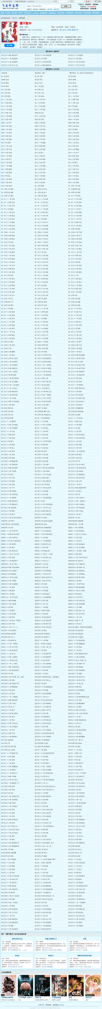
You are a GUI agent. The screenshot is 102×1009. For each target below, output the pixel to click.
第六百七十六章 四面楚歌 (76, 819)
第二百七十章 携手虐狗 (8, 375)
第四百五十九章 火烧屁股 (9, 584)
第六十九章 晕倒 (6, 152)
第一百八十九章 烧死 (8, 285)
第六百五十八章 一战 (75, 799)
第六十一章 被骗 (40, 143)
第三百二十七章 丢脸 (8, 438)
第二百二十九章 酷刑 (41, 328)
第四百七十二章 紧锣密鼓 (43, 597)
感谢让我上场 (39, 113)
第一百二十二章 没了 (75, 209)
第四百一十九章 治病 (75, 537)
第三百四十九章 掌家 (41, 461)
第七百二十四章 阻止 (75, 872)
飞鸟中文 (11, 6)
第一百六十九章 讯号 (41, 262)
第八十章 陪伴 (72, 162)
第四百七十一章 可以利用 (9, 597)
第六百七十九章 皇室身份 (76, 823)
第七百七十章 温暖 (41, 58)
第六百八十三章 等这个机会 (10, 829)
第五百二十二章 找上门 (8, 653)
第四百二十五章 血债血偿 (76, 544)
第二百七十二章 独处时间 (76, 375)
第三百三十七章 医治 (41, 448)
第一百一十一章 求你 (8, 199)
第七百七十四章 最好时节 (69, 30)
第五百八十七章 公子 (75, 723)
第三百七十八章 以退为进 (9, 494)
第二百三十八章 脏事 (41, 338)
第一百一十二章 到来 (41, 199)
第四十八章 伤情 (6, 129)
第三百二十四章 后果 (8, 434)
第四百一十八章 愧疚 (41, 537)
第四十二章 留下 (6, 123)
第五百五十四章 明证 (75, 687)
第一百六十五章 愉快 (8, 259)
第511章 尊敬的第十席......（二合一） (18, 950)
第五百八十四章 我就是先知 (77, 720)
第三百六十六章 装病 (8, 481)
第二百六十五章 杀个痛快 (43, 368)
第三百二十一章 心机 (8, 431)
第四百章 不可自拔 (41, 517)
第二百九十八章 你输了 (42, 405)
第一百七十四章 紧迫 (8, 269)
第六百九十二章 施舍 (8, 839)
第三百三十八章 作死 (75, 448)
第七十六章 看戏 (40, 159)
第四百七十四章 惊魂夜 (8, 600)
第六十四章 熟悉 (40, 146)
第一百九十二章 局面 (8, 289)
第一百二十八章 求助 (75, 216)
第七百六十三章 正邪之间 (76, 65)
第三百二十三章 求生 (75, 431)
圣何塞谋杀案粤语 (7, 997)
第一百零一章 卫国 (74, 186)
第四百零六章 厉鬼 (41, 524)
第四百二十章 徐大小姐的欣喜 (11, 541)
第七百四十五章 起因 (75, 896)
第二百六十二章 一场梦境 (43, 365)
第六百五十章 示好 (7, 793)
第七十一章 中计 (73, 152)
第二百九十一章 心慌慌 (8, 398)
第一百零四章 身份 (74, 189)
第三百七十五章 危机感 (8, 491)
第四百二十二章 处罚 (75, 541)
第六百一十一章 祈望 (75, 750)
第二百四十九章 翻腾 (8, 352)
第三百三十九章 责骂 (8, 451)
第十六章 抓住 (5, 93)
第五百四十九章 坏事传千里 (10, 683)
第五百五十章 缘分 (41, 683)
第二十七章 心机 (73, 103)
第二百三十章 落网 (74, 328)
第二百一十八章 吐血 (75, 315)
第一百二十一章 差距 (41, 209)
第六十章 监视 (5, 143)
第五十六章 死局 (73, 136)
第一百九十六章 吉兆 (41, 292)
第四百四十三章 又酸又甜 (76, 564)
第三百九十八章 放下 (75, 514)
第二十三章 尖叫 (40, 99)
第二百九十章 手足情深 (75, 395)
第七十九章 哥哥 (40, 162)
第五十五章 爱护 (40, 136)
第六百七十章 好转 (74, 813)
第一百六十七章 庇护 (75, 259)
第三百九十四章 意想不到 (43, 511)
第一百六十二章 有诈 (8, 255)
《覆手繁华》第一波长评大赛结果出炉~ (81, 73)
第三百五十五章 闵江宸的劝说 (44, 468)
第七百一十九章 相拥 (8, 869)
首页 (2, 13)
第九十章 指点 (5, 176)
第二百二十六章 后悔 (41, 325)
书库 (8, 13)
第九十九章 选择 (6, 186)
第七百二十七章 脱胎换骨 (76, 876)
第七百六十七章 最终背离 (43, 62)
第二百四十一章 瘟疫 (41, 342)
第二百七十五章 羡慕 (75, 378)
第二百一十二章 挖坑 (75, 308)
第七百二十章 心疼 (41, 869)
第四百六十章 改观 (41, 584)
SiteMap (61, 1005)
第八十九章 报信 (73, 172)
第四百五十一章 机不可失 (43, 574)
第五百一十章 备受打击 (8, 640)
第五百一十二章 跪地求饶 (76, 640)
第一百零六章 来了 (41, 192)
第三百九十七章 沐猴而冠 (43, 514)
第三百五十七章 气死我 (8, 471)
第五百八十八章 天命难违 (9, 726)
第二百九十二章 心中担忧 (43, 398)
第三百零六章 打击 (7, 415)
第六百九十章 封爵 (41, 836)
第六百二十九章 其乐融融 (43, 770)
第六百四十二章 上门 (41, 783)
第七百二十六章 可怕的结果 (44, 876)
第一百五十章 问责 (7, 242)
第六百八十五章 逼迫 (75, 829)
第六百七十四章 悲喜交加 (9, 819)
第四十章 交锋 (39, 119)
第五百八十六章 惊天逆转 (43, 723)
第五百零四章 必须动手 (8, 634)
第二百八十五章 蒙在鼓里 (9, 391)
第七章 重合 (5, 83)
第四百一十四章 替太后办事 (10, 534)
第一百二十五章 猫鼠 (75, 212)
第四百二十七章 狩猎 (41, 547)
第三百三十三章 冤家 (8, 444)
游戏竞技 (69, 13)
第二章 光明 (38, 76)
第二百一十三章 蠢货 (8, 312)
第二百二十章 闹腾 (41, 318)
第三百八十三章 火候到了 (76, 498)
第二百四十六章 (6, 348)
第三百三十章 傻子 (7, 441)
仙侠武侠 (52, 13)
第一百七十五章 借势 (41, 269)
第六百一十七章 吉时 (75, 756)
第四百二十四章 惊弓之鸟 (43, 544)
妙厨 (84, 939)
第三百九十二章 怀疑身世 (76, 507)
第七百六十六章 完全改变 (76, 62)
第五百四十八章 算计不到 (76, 680)
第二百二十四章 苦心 (75, 322)
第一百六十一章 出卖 (75, 252)
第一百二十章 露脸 (7, 209)
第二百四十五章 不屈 (75, 345)
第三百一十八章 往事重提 (9, 428)
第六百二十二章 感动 (8, 763)
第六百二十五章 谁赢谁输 (9, 766)
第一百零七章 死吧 (74, 192)
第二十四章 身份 (73, 99)
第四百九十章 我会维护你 (43, 617)
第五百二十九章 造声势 (42, 660)
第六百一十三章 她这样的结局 (44, 753)
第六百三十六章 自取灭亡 (76, 776)
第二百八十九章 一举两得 (43, 395)
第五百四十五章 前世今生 (76, 677)
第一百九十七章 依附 (75, 292)
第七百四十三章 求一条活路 (10, 896)
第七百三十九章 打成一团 (76, 889)
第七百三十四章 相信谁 (8, 886)
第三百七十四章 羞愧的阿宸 (77, 488)
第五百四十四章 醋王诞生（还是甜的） (47, 677)
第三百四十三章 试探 (41, 454)
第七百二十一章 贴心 (75, 869)
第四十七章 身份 (73, 126)
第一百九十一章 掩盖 (75, 285)
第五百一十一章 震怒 (41, 640)
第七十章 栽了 (39, 152)
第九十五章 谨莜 (73, 179)
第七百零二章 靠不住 (41, 849)
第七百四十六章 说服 (8, 899)
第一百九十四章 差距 (75, 289)
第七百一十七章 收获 (41, 866)
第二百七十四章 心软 (41, 378)
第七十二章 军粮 (6, 156)
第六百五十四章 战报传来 (43, 796)
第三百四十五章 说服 (8, 458)
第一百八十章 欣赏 (7, 275)
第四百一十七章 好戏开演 (9, 537)
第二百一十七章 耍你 (41, 315)
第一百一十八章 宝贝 (41, 206)
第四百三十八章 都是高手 (9, 561)
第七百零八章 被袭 (41, 856)
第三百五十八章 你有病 (42, 471)
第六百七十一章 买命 (8, 816)
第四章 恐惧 (5, 79)
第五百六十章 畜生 (74, 693)
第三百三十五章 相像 (75, 444)
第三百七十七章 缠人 (75, 491)
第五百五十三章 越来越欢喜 (44, 687)
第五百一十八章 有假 (75, 647)
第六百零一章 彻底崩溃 (42, 740)
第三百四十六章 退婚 (41, 458)
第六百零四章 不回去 (41, 743)
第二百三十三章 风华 (75, 332)
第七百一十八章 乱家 (75, 866)
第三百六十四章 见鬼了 (42, 478)
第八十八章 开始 (40, 172)
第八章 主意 (38, 83)
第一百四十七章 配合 (8, 239)
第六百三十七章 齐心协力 (9, 780)
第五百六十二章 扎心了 (42, 697)
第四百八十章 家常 (7, 607)
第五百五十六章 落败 (41, 690)
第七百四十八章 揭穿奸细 (76, 899)
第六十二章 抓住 (73, 143)
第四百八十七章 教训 (41, 614)
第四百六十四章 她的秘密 (76, 587)
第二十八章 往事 (6, 106)
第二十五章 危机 (6, 103)
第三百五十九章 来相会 (75, 471)
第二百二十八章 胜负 (8, 328)
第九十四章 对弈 (40, 179)
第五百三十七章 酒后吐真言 (10, 670)
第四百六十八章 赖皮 (8, 594)
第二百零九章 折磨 (74, 305)
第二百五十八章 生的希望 (9, 361)
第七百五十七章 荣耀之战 (76, 909)
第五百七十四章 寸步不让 (43, 710)
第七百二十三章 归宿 (41, 872)
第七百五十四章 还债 (75, 906)
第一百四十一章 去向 (8, 232)
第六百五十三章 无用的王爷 (10, 796)
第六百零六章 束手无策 (8, 746)
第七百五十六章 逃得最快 (43, 909)
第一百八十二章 (73, 275)
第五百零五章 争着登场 (42, 634)
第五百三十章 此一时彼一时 (77, 660)
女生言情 (61, 13)
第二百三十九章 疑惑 (75, 338)
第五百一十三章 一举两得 (9, 644)
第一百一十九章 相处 (75, 206)
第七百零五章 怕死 (41, 853)
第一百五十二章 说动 (75, 242)
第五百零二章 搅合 (41, 630)
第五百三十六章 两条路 (75, 667)
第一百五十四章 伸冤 (41, 245)
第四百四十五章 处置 (41, 567)
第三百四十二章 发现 (8, 454)
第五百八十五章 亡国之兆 (9, 723)
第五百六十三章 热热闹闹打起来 (78, 697)
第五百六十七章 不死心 (8, 703)
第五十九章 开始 (73, 139)
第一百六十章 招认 (41, 252)
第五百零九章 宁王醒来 (75, 637)
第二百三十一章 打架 (8, 332)
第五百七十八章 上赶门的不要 (78, 713)
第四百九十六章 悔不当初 (43, 624)
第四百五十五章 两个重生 (76, 577)
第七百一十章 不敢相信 (8, 859)
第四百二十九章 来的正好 (9, 551)
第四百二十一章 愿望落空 (43, 541)
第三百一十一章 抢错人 (75, 418)
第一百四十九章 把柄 (75, 239)
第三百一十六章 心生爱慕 (43, 425)
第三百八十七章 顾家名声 (9, 504)
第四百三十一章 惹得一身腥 (77, 551)
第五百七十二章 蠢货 (75, 707)
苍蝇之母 (38, 997)
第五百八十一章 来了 (75, 717)
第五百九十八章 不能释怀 (43, 736)
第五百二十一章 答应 (75, 650)
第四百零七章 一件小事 (75, 524)
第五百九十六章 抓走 (75, 733)
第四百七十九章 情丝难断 (76, 604)
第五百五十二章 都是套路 (9, 687)
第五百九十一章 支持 (8, 730)
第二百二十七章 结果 (75, 325)
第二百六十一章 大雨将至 (9, 365)
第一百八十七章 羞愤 (41, 282)
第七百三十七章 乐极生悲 (9, 889)
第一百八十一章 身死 (41, 275)
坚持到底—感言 (40, 73)
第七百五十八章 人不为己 (9, 912)
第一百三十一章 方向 (75, 219)
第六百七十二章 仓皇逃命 (43, 816)
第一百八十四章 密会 (41, 279)
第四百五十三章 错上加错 (9, 577)
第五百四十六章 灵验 (8, 680)
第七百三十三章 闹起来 (75, 882)
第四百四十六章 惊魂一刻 (76, 567)
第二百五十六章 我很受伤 (43, 358)
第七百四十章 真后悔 (8, 892)
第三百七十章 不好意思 (42, 484)
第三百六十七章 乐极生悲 (43, 481)
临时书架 (49, 9)
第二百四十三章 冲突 (8, 345)
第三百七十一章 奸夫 (75, 484)
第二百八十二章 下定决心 (9, 388)
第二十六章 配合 (40, 103)
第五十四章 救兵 (6, 136)
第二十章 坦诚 (39, 96)
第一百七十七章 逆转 (8, 272)
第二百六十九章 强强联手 (76, 371)
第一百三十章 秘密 (41, 219)
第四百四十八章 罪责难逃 (43, 571)
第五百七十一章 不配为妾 (43, 707)
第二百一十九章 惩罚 (8, 318)
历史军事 (87, 13)
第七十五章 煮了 (6, 159)
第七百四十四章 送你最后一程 (44, 896)
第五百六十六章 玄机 (75, 700)
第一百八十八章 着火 (75, 282)
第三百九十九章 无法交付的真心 (11, 517)
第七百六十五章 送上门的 (9, 65)
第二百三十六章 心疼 (75, 335)
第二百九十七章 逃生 (8, 405)
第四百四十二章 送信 (41, 564)
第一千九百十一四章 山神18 (83, 967)
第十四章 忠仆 (39, 89)
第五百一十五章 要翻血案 (76, 644)
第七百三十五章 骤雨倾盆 (43, 886)
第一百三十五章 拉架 (8, 225)
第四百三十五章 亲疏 (8, 557)
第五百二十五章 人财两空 (9, 657)
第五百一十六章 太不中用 (9, 647)
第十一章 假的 (39, 86)
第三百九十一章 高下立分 (43, 507)
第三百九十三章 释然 (8, 511)
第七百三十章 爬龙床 (75, 879)
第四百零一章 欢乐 (74, 517)
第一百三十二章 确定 (8, 222)
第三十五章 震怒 (73, 113)
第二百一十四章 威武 (41, 312)
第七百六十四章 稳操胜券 (43, 65)
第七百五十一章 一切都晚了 (77, 902)
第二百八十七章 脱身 (75, 391)
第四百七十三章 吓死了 (75, 597)
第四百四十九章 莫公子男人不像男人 (52, 950)
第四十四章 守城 (73, 123)
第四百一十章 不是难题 (75, 527)
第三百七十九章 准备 (41, 494)
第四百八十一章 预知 (41, 607)
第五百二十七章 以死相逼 (76, 657)
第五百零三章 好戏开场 (75, 630)
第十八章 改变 (72, 93)
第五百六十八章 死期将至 (43, 703)
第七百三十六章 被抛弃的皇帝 (78, 886)
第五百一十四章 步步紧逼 (43, 644)
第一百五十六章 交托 (8, 249)
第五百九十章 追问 (74, 726)
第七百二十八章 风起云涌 (9, 879)
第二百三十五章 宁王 (41, 335)
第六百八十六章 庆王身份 (9, 833)
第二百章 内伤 (72, 295)
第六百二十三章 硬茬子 (42, 763)
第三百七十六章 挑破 (41, 491)
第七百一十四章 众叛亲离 (43, 863)
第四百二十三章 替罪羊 (8, 544)
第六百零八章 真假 (74, 746)
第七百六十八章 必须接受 (9, 62)
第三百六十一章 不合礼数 (43, 474)
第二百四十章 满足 (7, 342)
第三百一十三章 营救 (41, 421)
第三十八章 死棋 (73, 116)
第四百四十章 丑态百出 (75, 561)
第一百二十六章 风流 (8, 216)
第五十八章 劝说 (40, 139)
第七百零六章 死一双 (75, 853)
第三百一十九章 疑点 (41, 428)
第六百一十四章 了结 (75, 753)
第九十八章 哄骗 (73, 182)
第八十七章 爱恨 (6, 172)
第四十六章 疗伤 (40, 126)
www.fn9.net (91, 6)
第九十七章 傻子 (40, 182)
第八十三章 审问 (73, 166)
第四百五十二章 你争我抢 (76, 574)
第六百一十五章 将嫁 (8, 756)
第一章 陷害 (5, 76)
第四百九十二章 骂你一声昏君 (11, 620)
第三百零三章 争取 (7, 411)
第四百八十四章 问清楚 (42, 610)
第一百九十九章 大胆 (41, 295)
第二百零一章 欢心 (7, 298)
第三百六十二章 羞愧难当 (76, 474)
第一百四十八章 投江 (41, 239)
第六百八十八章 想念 (75, 833)
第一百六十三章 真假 (41, 255)
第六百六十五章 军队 (8, 809)
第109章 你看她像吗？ (48, 967)
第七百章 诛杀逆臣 (74, 846)
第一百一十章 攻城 (74, 196)
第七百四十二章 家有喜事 (76, 892)
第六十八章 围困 (73, 149)
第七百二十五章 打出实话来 (10, 876)
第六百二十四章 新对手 (75, 763)
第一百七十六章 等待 (75, 269)
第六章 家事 (72, 79)
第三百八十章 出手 (74, 494)
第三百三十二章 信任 (75, 441)
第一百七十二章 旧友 (41, 265)
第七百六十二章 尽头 (41, 916)
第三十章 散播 (72, 106)
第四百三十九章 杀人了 (42, 561)
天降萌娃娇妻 (56, 997)
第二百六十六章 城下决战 (76, 368)
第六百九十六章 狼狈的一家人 (44, 843)
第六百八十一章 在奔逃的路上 (44, 826)
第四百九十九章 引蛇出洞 (43, 627)
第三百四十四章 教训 (75, 454)
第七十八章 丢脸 (6, 162)
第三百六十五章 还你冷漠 (76, 478)
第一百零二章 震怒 (7, 189)
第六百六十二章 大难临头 (9, 806)
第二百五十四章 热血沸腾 (76, 355)
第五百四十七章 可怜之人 (43, 680)
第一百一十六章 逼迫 (75, 202)
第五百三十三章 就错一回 (76, 663)
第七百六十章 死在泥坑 (75, 912)
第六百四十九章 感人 (75, 790)
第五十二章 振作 (40, 133)
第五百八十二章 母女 (8, 720)
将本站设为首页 (7, 1)
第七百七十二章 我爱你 (75, 55)
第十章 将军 (5, 86)
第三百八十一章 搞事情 (8, 498)
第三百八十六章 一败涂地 (76, 501)
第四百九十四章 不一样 (75, 620)
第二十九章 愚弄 (40, 106)
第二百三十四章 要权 (8, 335)
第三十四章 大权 (6, 113)
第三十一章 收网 (6, 109)
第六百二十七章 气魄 (75, 766)
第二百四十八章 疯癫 (75, 348)
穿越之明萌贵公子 (51, 939)
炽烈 (70, 997)
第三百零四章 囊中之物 (42, 411)
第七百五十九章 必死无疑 (43, 912)
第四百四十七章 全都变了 (9, 571)
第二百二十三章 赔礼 (41, 322)
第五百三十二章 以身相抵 (43, 663)
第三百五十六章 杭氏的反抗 (77, 468)
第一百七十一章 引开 (8, 265)
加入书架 (9, 45)
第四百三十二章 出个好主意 (10, 554)
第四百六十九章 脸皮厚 (42, 594)
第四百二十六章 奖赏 (8, 547)
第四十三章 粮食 (40, 123)
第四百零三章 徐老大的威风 (44, 521)
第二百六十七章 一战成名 (9, 371)
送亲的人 (51, 955)
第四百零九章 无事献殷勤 (43, 527)
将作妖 (17, 955)
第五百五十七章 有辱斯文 (76, 690)
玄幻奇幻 (27, 13)
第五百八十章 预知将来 (42, 717)
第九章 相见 (72, 83)
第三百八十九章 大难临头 (76, 504)
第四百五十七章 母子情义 (43, 580)
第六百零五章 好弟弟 (75, 743)
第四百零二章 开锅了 (8, 521)
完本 (20, 13)
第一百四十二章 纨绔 (41, 232)
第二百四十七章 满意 (41, 348)
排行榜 (14, 13)
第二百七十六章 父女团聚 (9, 381)
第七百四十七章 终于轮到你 (44, 899)
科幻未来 (78, 13)
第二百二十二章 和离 (8, 322)
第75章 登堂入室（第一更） (15, 967)
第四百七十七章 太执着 (8, 604)
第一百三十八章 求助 (8, 229)
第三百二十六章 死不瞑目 (76, 434)
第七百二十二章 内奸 (8, 872)
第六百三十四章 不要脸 (8, 776)
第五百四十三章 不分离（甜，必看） (13, 677)
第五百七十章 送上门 (8, 707)
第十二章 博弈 (72, 86)
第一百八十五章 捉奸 (75, 279)
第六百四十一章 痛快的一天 (10, 783)
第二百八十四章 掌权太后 (76, 388)
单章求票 (4, 73)
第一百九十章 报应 (41, 285)
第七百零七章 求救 (7, 856)
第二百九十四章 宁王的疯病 (10, 401)
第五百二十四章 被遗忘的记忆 (78, 653)
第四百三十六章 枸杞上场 (43, 557)
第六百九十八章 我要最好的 (10, 846)
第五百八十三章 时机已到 (43, 720)
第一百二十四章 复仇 (41, 212)
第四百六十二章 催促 (8, 587)
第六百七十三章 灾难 (75, 816)
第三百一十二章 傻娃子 (8, 421)
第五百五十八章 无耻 (8, 693)
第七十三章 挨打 (40, 156)
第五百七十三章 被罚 (8, 710)
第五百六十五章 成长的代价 (44, 700)
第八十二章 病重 (40, 166)
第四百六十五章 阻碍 (8, 590)
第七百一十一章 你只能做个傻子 (45, 859)
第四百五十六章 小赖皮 (8, 580)
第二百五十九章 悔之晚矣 (43, 361)
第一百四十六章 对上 (75, 235)
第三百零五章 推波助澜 (75, 411)
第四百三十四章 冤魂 (75, 554)
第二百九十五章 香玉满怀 (43, 401)
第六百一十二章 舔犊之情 (9, 753)
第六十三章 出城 (6, 146)
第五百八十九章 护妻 (41, 726)
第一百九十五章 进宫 (8, 292)
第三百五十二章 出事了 (42, 464)
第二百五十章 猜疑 (41, 352)
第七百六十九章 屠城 (75, 58)
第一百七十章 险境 (74, 262)
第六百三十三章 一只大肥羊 (77, 773)
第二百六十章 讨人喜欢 (75, 361)
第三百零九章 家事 (7, 418)
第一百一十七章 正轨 (8, 206)
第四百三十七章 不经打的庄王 (78, 557)
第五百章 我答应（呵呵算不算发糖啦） (80, 627)
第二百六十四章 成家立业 (9, 368)
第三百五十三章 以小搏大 (76, 464)
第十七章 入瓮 (39, 93)
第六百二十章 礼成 (74, 760)
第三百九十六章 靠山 (8, 514)
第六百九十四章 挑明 (75, 839)
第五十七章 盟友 (6, 139)
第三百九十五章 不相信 (75, 511)
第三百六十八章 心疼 (75, 481)
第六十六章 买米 (6, 149)
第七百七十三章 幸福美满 (43, 55)
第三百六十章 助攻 (7, 474)
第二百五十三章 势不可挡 (43, 355)
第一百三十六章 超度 (41, 225)
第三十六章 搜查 (6, 116)
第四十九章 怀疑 (40, 129)
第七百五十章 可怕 (41, 902)
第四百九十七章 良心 (75, 624)
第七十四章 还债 (73, 156)
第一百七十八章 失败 (41, 272)
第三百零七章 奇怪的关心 (43, 415)
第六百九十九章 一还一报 (43, 846)
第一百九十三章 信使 (41, 289)
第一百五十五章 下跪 (75, 245)
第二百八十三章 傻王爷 (42, 388)
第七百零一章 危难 (7, 849)
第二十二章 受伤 (6, 99)
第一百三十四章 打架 (75, 222)
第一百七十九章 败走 (75, 272)
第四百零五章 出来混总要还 (10, 524)
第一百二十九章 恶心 (8, 219)
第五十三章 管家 (73, 133)
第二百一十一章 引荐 (41, 308)
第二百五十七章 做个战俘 (76, 358)
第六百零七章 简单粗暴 (42, 746)
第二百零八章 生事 (41, 305)
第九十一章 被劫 (40, 176)
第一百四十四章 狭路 (8, 235)
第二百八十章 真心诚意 (42, 385)
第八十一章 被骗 (6, 166)
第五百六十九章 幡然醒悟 (76, 703)
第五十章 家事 (72, 129)
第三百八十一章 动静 (81, 950)
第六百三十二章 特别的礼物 (44, 773)
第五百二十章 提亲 (41, 650)
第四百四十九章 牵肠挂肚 (76, 571)
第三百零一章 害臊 (41, 408)
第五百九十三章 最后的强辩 (77, 730)
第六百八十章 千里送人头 (9, 826)
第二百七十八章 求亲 (75, 381)
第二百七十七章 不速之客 (43, 381)
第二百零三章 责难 (74, 298)
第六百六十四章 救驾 (75, 806)
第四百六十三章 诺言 (41, 587)
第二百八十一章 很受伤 (75, 385)
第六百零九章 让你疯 (8, 750)
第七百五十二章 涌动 (8, 906)
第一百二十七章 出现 (41, 216)
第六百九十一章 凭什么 (75, 836)
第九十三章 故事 (6, 179)
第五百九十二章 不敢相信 (43, 730)
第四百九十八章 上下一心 (9, 627)
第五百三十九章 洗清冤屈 (76, 670)
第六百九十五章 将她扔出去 (10, 843)
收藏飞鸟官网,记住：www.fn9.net (25, 1)
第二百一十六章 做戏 (8, 315)
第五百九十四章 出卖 (8, 733)
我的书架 (56, 9)
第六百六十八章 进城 (8, 813)
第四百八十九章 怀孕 (8, 617)
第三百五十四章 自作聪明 (9, 468)
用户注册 (97, 1)
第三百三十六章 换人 (8, 448)
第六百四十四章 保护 (8, 786)
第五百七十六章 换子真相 (9, 713)
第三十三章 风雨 (73, 109)
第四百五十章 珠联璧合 (8, 574)
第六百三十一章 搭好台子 (9, 773)
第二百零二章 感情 (41, 298)
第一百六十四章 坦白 (75, 255)
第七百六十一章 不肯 (8, 916)
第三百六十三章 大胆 (8, 478)
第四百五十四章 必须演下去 (44, 577)
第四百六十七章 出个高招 (76, 590)
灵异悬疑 (43, 13)
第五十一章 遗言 (6, 133)
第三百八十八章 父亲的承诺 (44, 504)
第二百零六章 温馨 (74, 302)
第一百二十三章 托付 (8, 212)
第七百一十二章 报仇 (75, 859)
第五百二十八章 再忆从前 (9, 660)
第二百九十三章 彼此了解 (76, 398)
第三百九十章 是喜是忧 (8, 507)
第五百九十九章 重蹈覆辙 (76, 736)
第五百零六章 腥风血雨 (75, 634)
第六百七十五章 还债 (41, 819)
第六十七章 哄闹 (40, 149)
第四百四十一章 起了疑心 (9, 564)
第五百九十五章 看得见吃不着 (44, 733)
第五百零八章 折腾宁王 (42, 637)
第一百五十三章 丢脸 (8, 245)
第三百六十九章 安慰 (8, 484)
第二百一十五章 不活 (75, 312)
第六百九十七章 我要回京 (76, 843)
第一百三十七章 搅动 (75, 225)
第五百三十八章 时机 (41, 670)
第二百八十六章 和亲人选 (43, 391)
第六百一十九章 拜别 (41, 760)
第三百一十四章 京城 (75, 421)
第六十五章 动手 (73, 146)
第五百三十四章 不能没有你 (10, 667)
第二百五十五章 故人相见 (9, 358)
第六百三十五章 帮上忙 (42, 776)
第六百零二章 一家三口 (75, 740)
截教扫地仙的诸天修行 (85, 955)
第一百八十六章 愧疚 (8, 282)
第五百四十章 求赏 (7, 673)
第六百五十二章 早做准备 (76, 793)
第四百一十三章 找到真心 (76, 531)
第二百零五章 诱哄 (41, 302)
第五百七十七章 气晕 (41, 713)
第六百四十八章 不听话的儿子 (44, 790)
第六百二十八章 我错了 (8, 770)
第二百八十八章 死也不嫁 (9, 395)
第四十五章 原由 (6, 126)
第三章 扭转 (72, 76)
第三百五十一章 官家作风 (9, 464)
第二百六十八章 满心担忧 (43, 371)
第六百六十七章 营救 (75, 809)
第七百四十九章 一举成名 (9, 902)
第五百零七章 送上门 (8, 637)
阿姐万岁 (89, 997)
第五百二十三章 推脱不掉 (43, 653)
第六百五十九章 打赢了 (8, 803)
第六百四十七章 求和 (8, 790)
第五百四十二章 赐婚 (75, 673)
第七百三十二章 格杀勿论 (43, 882)
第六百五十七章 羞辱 (41, 799)
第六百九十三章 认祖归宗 (43, 839)
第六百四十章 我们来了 (75, 780)
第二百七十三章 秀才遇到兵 (10, 378)
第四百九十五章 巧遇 (8, 624)
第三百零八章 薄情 (74, 415)
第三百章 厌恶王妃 (7, 408)
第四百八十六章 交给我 (8, 614)
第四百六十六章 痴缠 (41, 590)
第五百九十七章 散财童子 (9, 736)
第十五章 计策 (72, 89)
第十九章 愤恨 (5, 96)
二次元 (35, 13)
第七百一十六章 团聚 (8, 866)
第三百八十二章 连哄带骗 (43, 498)
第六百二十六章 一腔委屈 (43, 766)
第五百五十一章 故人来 (75, 683)
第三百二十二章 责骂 (41, 431)
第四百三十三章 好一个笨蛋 (44, 554)
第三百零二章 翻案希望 (75, 408)
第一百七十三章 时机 (75, 265)
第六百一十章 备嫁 (41, 750)
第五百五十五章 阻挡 (8, 690)
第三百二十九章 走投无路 (76, 438)
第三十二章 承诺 (40, 109)
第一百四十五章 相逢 (41, 235)
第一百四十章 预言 (74, 229)
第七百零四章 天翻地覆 (8, 853)
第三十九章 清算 (6, 119)
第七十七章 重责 (73, 159)
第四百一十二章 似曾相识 (43, 531)
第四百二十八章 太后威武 (76, 547)
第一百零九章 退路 (41, 196)
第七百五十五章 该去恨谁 (9, 909)
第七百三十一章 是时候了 (9, 882)
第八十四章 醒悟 (6, 169)
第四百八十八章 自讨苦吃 (76, 614)
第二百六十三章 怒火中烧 (76, 365)
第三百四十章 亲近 (41, 451)
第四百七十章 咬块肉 (75, 594)
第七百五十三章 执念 (41, 906)
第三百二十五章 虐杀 (41, 434)
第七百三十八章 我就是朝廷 (44, 889)
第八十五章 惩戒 (40, 169)
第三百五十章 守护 (74, 461)
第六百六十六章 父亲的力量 (44, 809)
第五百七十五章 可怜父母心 (77, 710)
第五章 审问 (38, 79)
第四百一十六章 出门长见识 (77, 534)
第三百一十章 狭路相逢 (42, 418)
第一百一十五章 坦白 (41, 202)
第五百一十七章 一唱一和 (43, 647)
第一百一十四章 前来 (8, 202)
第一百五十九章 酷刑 (8, 252)
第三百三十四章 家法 (41, 444)
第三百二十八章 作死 (41, 438)
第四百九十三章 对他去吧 (43, 620)
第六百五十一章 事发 (41, 793)
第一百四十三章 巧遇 (75, 232)
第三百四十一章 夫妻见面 (76, 451)
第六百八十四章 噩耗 (41, 829)
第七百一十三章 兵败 (8, 863)
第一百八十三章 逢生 (8, 279)
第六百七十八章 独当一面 (43, 823)
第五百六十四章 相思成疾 (9, 700)
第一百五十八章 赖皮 (75, 249)
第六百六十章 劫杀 (41, 803)
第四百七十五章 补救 (41, 600)
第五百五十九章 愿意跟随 (43, 693)
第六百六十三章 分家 (41, 806)
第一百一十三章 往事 (75, 199)
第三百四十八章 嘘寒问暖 (9, 461)
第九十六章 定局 (6, 182)
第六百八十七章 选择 (41, 833)
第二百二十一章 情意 (75, 318)
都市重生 (96, 13)
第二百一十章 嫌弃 (7, 308)
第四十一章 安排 (73, 119)
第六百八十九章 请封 (8, 836)
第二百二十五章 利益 (8, 325)
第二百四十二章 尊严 (75, 342)
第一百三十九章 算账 (41, 229)
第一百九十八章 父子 (8, 295)
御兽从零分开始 (17, 939)
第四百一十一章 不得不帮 (9, 531)
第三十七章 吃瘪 (40, 116)
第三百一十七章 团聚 (75, 425)
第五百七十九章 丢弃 (8, 717)
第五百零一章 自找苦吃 (8, 630)
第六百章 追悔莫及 (7, 740)
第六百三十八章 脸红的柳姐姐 (44, 780)
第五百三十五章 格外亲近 (43, 667)
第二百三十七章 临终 (8, 338)
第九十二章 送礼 (73, 176)
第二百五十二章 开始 (8, 355)
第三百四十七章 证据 (75, 458)
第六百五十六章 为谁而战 (9, 799)
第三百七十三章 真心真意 (43, 488)
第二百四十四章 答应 (41, 345)
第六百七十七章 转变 (8, 823)
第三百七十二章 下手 (8, 488)
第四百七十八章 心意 (41, 604)
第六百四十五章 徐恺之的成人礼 (45, 786)
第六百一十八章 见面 (8, 760)
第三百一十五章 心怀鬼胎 (9, 425)
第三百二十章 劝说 (74, 428)
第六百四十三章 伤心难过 (76, 783)
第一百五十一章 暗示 (41, 242)
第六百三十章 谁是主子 (75, 770)
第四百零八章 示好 (7, 527)
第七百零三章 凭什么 (75, 849)
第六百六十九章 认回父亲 (43, 813)
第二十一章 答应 (73, 96)
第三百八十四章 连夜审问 (9, 501)
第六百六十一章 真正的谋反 (77, 803)
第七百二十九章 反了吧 (42, 879)
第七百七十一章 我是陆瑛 (9, 58)
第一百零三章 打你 (41, 189)
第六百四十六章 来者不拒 (76, 786)
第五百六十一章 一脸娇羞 (9, 697)
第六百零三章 (5, 743)
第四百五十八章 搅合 (75, 580)
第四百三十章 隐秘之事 (42, 551)
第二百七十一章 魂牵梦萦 (43, 375)
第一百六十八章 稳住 (8, 262)
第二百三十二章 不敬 (41, 332)
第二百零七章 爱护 (7, 305)
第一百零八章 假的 (7, 196)
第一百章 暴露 (39, 186)
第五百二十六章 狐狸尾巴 (43, 657)
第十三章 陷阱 (5, 89)
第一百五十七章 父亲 (41, 249)
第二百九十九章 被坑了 (75, 405)
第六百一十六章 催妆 (41, 756)
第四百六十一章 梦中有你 (76, 584)
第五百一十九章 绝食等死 (9, 650)
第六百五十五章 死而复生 (76, 796)
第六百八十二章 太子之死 (76, 826)
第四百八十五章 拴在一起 (76, 610)
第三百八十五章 (40, 501)
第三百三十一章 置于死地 (43, 441)
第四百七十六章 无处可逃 (76, 600)
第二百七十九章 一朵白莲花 (10, 385)
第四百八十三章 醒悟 (8, 610)
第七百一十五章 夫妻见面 (76, 863)
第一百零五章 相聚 (7, 192)
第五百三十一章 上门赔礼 (9, 663)
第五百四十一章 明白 (41, 673)
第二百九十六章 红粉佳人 (76, 401)
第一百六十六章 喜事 (41, 259)
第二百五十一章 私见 (75, 352)
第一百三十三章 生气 (41, 222)
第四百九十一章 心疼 (75, 617)
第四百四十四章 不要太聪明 (10, 567)
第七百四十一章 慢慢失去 (43, 892)
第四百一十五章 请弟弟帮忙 (44, 534)
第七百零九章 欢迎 (74, 856)
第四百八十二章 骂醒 (75, 607)
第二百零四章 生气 (7, 302)
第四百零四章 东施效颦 (75, 521)
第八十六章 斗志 (73, 169)
